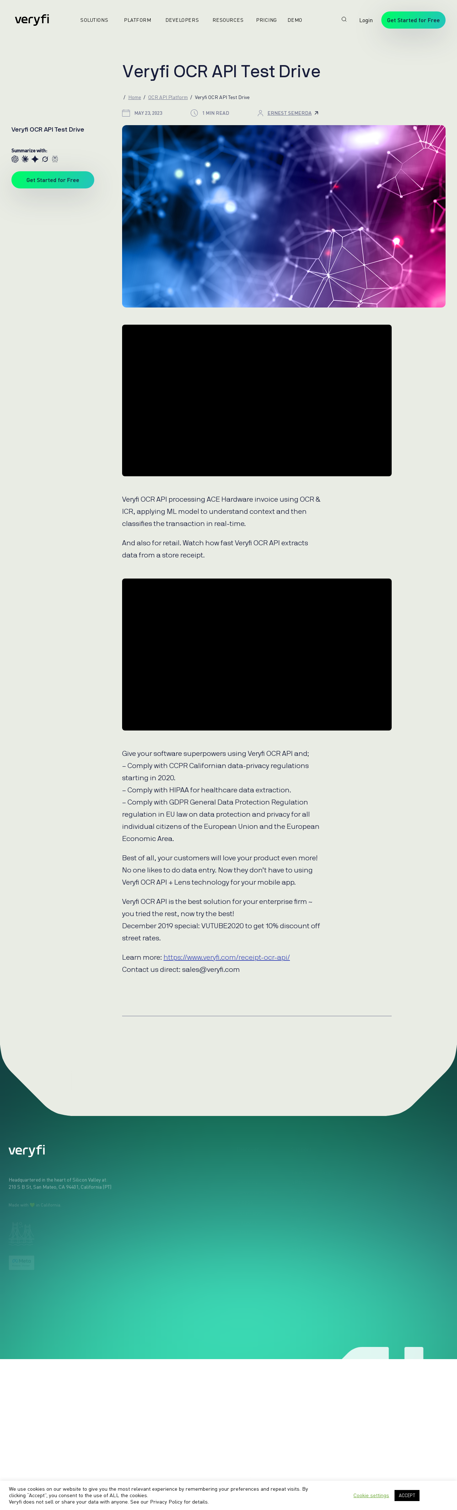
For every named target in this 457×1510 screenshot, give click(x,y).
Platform (134, 20)
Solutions (92, 20)
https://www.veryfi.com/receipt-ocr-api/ (227, 957)
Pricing (263, 20)
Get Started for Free (413, 19)
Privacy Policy (166, 1502)
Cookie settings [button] (371, 1495)
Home (134, 97)
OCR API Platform (168, 97)
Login (366, 20)
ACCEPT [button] (407, 1495)
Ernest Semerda (292, 113)
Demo (291, 20)
